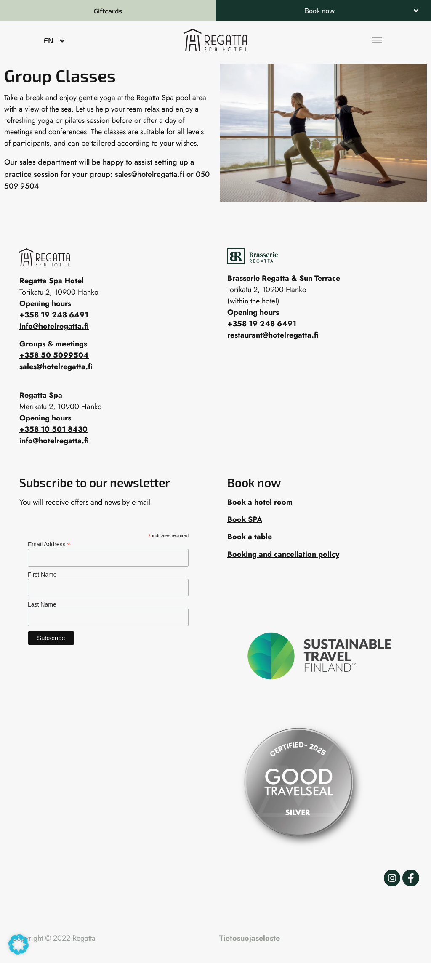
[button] (323, 10)
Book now (320, 10)
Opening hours (253, 312)
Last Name (42, 604)
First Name (42, 574)
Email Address (49, 544)
